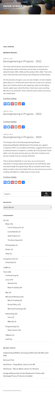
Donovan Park (8, 360)
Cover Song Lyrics (15, 227)
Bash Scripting (13, 287)
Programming (10, 326)
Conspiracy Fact (9, 259)
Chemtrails (9, 262)
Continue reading (9, 98)
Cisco (10, 317)
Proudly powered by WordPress (12, 390)
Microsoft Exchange (15, 309)
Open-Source (13, 330)
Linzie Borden (13, 232)
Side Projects (13, 236)
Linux (7, 280)
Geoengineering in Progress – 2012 (22, 61)
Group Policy (12, 304)
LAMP (5, 268)
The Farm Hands (14, 240)
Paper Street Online (18, 6)
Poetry (8, 249)
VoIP (7, 339)
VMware (8, 335)
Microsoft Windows (12, 297)
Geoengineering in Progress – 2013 (22, 114)
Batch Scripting (14, 300)
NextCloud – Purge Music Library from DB (19, 364)
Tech (5, 272)
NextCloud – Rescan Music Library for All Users (21, 369)
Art (4, 220)
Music (7, 224)
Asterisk (11, 283)
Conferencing (10, 275)
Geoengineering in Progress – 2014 (22, 137)
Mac (7, 292)
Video (7, 254)
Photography (10, 245)
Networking (9, 314)
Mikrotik (11, 321)
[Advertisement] (27, 28)
